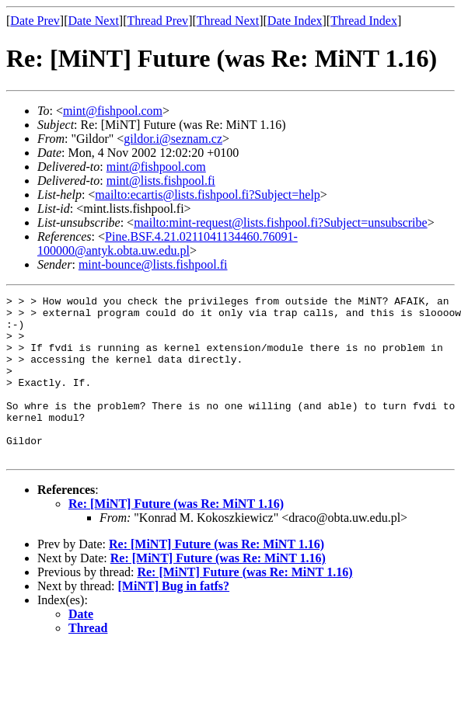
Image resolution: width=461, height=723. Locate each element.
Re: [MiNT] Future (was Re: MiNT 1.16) (176, 536)
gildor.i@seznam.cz (173, 138)
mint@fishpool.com (112, 110)
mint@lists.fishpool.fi (161, 180)
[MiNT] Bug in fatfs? (174, 618)
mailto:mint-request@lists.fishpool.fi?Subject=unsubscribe (280, 222)
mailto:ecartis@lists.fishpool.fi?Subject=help (207, 194)
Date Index (295, 20)
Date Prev (35, 20)
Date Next (93, 20)
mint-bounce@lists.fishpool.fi (153, 264)
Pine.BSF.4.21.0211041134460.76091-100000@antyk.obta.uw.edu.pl (167, 243)
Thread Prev (157, 20)
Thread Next (228, 20)
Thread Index (363, 20)
